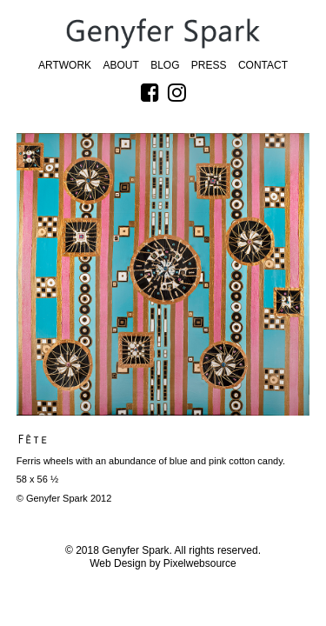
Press (209, 65)
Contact (263, 65)
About (120, 65)
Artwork (64, 65)
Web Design (118, 563)
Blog (164, 65)
